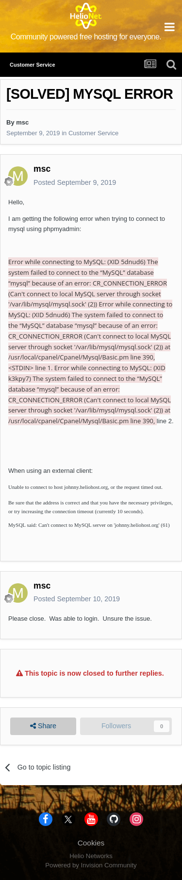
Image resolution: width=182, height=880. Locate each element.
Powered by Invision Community (90, 865)
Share (43, 726)
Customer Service (93, 133)
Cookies (91, 843)
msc (22, 122)
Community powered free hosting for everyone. (86, 37)
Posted (74, 182)
